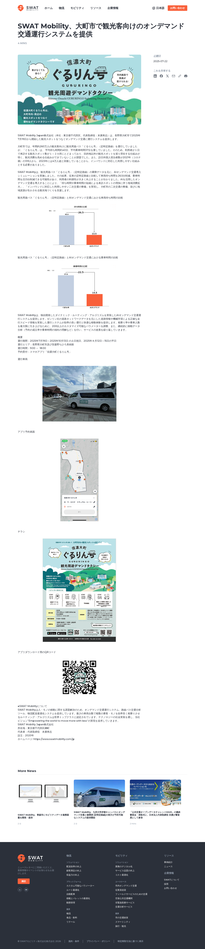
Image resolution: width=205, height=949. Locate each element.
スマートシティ (122, 921)
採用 (166, 884)
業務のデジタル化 (123, 866)
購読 (24, 881)
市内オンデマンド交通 (126, 885)
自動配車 (70, 894)
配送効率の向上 (73, 866)
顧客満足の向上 (73, 870)
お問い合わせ (177, 8)
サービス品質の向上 (125, 870)
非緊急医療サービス (125, 902)
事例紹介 (168, 862)
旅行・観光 (120, 926)
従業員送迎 (120, 890)
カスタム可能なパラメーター (80, 885)
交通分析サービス (123, 906)
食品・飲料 (71, 917)
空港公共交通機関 (123, 898)
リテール (70, 921)
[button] (158, 8)
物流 (68, 855)
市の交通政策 (121, 917)
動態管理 (70, 902)
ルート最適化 (72, 890)
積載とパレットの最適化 (78, 898)
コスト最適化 (121, 874)
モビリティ (121, 855)
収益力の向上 (72, 874)
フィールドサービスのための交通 (131, 894)
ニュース (168, 866)
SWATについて (171, 879)
